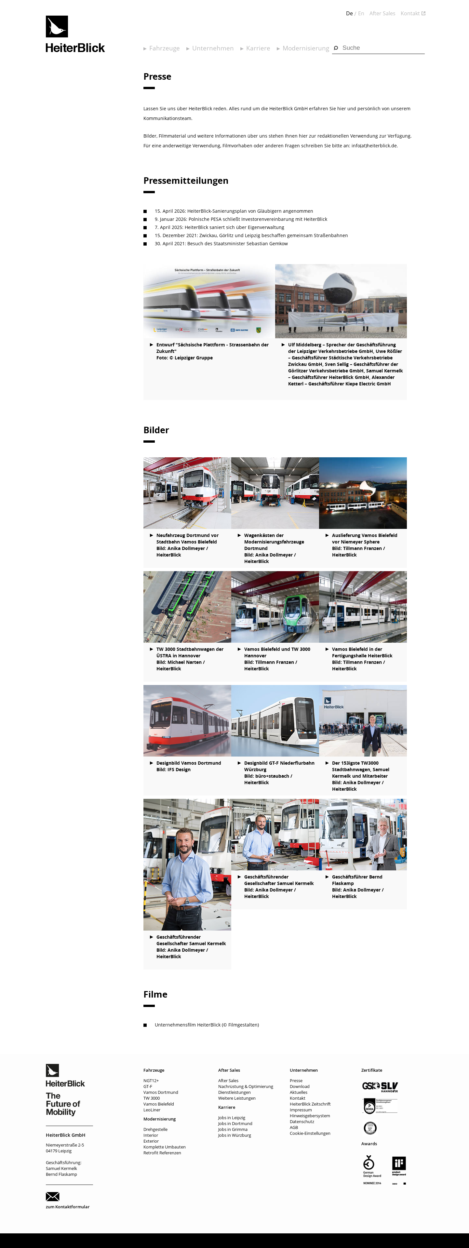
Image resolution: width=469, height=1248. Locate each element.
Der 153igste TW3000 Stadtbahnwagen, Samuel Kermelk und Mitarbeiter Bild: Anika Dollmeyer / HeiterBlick (360, 776)
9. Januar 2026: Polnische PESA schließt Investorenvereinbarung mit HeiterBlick (241, 219)
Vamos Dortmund (160, 1092)
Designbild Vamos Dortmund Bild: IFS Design (188, 766)
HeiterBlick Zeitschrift (310, 1104)
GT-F (147, 1086)
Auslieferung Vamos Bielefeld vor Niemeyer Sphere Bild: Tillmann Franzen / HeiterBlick (364, 545)
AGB (294, 1127)
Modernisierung (306, 48)
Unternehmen (213, 48)
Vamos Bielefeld (158, 1104)
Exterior (151, 1141)
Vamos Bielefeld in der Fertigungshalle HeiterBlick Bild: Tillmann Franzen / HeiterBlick (362, 659)
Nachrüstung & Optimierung (245, 1086)
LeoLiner (151, 1110)
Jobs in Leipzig (231, 1118)
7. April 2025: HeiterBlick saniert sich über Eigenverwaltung (219, 227)
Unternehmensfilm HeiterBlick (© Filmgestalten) (207, 1025)
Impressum (301, 1110)
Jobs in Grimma (233, 1129)
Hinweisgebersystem (310, 1116)
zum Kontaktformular (68, 1207)
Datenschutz (302, 1121)
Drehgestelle (155, 1129)
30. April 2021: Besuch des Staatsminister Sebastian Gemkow (221, 243)
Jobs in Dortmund (235, 1123)
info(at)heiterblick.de (374, 145)
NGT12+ (151, 1080)
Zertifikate (371, 1070)
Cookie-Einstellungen (310, 1133)
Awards (369, 1144)
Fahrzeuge (164, 48)
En (361, 13)
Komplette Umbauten (164, 1147)
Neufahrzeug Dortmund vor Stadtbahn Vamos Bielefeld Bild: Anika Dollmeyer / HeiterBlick (187, 545)
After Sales (382, 13)
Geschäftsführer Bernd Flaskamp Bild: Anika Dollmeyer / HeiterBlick (358, 886)
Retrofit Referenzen (162, 1153)
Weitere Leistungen (237, 1098)
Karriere (258, 48)
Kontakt (410, 13)
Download (300, 1086)
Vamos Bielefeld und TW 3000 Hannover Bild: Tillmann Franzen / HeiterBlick (277, 659)
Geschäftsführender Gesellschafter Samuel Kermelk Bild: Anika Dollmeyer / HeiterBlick (191, 946)
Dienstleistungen (234, 1092)
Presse (296, 1080)
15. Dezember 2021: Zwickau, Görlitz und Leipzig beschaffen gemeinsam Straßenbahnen (251, 235)
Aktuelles (298, 1092)
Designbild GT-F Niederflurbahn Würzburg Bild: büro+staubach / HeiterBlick (279, 772)
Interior (150, 1135)
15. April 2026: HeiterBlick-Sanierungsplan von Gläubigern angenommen (234, 211)
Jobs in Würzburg (234, 1135)
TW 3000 (151, 1098)
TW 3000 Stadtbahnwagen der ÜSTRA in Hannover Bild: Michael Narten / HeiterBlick (189, 659)
